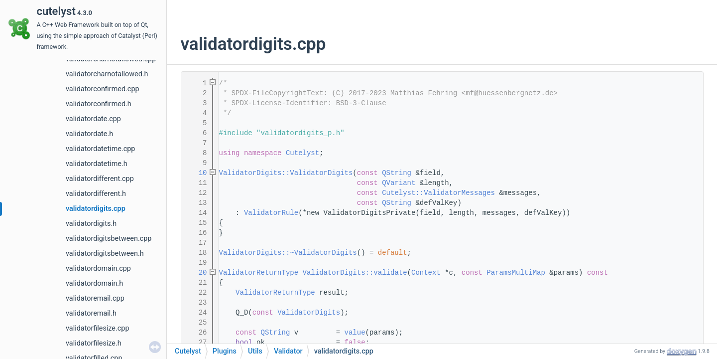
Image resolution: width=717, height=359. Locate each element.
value (355, 333)
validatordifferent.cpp (100, 179)
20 (196, 273)
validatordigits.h (91, 223)
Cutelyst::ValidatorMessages (438, 193)
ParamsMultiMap (515, 273)
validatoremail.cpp (95, 298)
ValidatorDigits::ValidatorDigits (286, 173)
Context (426, 273)
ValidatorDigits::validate (355, 273)
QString (396, 173)
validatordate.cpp (93, 119)
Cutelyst (302, 153)
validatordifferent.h (96, 193)
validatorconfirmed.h (98, 104)
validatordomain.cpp (98, 268)
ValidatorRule (271, 213)
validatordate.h (89, 134)
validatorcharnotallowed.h (107, 74)
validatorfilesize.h (93, 343)
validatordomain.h (94, 283)
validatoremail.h (91, 313)
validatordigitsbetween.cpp (108, 238)
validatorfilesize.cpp (97, 328)
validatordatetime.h (96, 164)
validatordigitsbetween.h (105, 253)
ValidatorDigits (308, 313)
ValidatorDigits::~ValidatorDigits (288, 253)
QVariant (398, 183)
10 (196, 173)
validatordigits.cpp (95, 208)
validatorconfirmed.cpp (102, 89)
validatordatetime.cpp (100, 149)
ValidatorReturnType (259, 273)
